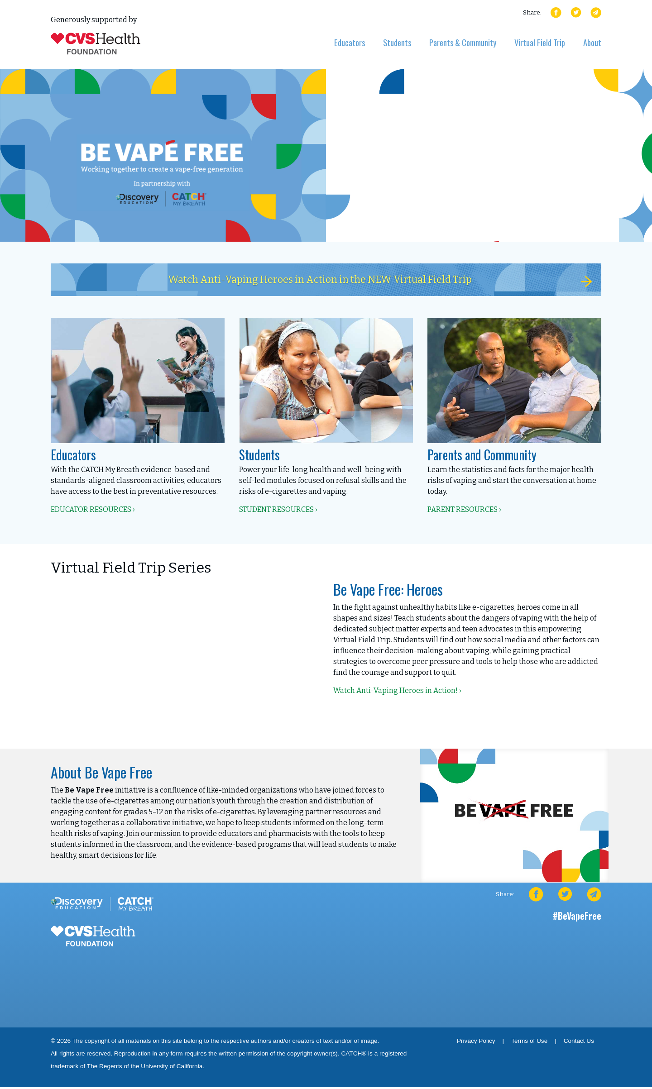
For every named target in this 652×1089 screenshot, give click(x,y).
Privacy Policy (476, 1042)
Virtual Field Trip (539, 42)
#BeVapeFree (577, 917)
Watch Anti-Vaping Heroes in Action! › (397, 692)
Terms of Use (529, 1042)
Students (397, 42)
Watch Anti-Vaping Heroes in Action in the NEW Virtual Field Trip (370, 281)
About (592, 42)
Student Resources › (278, 511)
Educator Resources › (93, 511)
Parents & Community (462, 42)
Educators (349, 42)
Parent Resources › (464, 511)
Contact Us (579, 1042)
